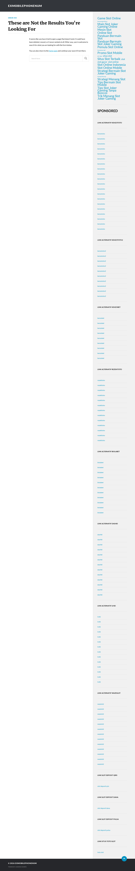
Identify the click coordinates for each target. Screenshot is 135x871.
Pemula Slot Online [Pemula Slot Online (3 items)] (110, 47)
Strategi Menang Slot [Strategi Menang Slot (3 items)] (111, 79)
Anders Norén (21, 867)
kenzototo (101, 134)
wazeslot (100, 704)
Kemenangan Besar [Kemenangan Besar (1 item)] (102, 21)
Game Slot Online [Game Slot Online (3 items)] (109, 18)
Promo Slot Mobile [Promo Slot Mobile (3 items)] (109, 53)
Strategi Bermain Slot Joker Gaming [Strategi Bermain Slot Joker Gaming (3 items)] (111, 72)
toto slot (100, 852)
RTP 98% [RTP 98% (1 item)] (99, 56)
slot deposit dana (103, 808)
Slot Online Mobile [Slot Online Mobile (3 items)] (109, 67)
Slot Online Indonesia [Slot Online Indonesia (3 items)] (111, 64)
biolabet (100, 462)
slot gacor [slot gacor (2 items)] (102, 62)
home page (53, 51)
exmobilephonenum (25, 5)
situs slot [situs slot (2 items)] (107, 56)
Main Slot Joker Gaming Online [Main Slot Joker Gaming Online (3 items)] (107, 25)
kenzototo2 (101, 251)
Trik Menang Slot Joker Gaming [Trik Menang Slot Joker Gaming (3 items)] (108, 97)
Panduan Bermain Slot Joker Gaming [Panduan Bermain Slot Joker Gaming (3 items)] (109, 42)
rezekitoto (101, 380)
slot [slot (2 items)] (123, 59)
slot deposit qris (103, 786)
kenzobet (100, 318)
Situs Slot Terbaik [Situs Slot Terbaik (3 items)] (108, 59)
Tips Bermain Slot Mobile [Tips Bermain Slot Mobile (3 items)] (109, 83)
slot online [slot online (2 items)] (113, 62)
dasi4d (99, 535)
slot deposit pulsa (103, 830)
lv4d (99, 617)
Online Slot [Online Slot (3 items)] (104, 32)
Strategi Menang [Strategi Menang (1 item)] (101, 76)
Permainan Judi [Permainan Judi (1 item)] (101, 50)
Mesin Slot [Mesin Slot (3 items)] (104, 29)
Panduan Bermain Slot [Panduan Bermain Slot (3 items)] (109, 37)
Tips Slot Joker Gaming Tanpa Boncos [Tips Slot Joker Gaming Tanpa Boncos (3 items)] (107, 90)
